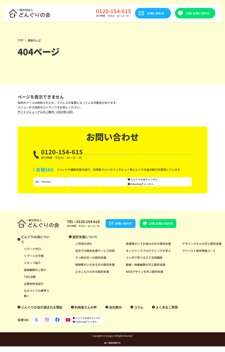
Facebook (113, 185)
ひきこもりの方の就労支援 (92, 277)
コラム (138, 312)
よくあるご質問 (167, 312)
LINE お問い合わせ (179, 13)
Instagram (83, 185)
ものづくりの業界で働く (36, 299)
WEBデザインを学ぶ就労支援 (144, 277)
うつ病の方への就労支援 (90, 263)
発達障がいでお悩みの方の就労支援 (148, 249)
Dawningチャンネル (170, 187)
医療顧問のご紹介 (35, 275)
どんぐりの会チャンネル (172, 183)
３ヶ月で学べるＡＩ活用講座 (144, 263)
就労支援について (85, 242)
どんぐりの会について (35, 245)
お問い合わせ (137, 13)
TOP (20, 40)
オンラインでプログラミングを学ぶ (148, 256)
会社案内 (115, 312)
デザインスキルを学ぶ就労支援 (201, 249)
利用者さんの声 (86, 312)
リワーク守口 (32, 254)
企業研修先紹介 (34, 289)
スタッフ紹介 (32, 268)
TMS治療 (30, 282)
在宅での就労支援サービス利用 (95, 256)
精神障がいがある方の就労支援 (95, 270)
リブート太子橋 (34, 261)
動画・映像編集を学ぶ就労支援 (145, 270)
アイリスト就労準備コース (199, 256)
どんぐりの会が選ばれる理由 (41, 312)
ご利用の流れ (83, 249)
